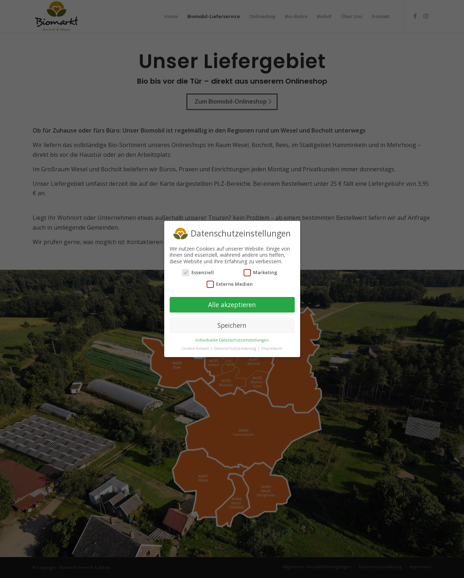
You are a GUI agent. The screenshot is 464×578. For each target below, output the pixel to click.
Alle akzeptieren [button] (232, 287)
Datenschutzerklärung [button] (235, 331)
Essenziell (198, 255)
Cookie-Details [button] (196, 331)
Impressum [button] (271, 331)
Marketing (260, 255)
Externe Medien (230, 266)
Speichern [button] (232, 307)
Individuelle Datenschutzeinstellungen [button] (232, 323)
